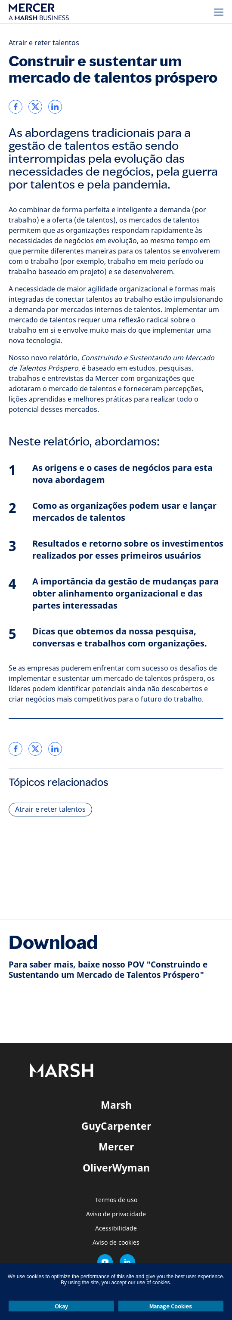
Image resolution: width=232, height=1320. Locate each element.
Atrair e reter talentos (44, 43)
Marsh (116, 1105)
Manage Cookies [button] (170, 1306)
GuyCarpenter (116, 1126)
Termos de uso (116, 1200)
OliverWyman (116, 1168)
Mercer (116, 1146)
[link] (15, 106)
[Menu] (218, 12)
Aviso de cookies (116, 1242)
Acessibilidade (116, 1228)
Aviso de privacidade (116, 1214)
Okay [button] (61, 1306)
